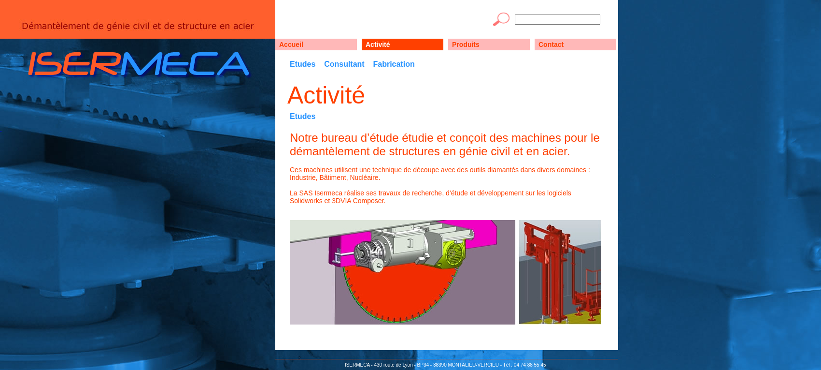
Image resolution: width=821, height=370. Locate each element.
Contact (551, 44)
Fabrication (393, 64)
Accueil (291, 44)
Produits (466, 44)
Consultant (344, 64)
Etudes (302, 64)
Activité (378, 44)
